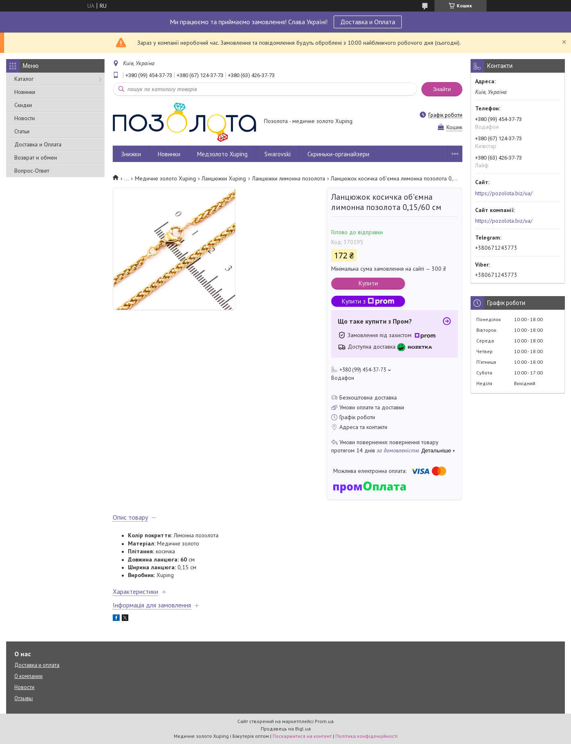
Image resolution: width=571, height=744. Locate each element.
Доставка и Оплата (367, 22)
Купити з (368, 301)
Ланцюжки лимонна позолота (288, 178)
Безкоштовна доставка (368, 397)
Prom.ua (324, 721)
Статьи (22, 131)
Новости (24, 118)
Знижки (131, 154)
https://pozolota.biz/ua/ (503, 193)
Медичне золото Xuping (165, 178)
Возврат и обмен (35, 157)
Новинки (24, 92)
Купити (368, 283)
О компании (28, 676)
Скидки (23, 105)
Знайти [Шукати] (442, 89)
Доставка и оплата (36, 665)
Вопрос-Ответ (31, 170)
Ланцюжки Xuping (224, 178)
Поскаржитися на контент (302, 736)
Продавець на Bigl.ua (286, 729)
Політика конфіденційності (366, 736)
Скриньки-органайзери (338, 154)
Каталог (24, 78)
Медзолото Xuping (222, 154)
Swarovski (277, 154)
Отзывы (23, 698)
